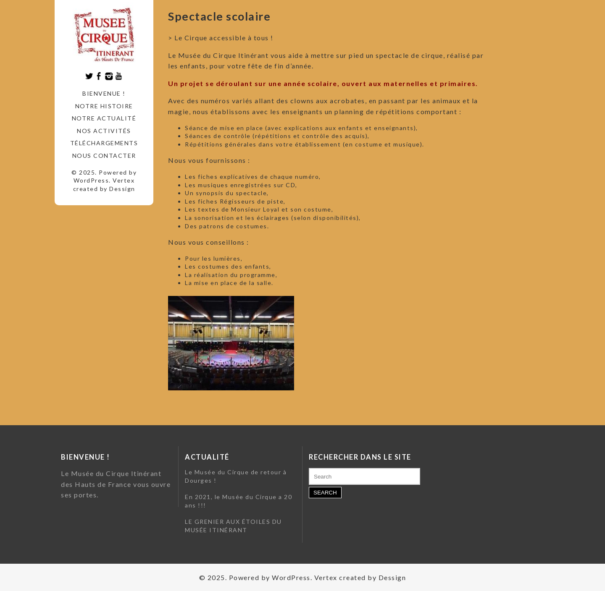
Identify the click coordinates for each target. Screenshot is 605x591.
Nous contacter (104, 155)
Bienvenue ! (104, 93)
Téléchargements (104, 142)
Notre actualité (104, 118)
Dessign (122, 188)
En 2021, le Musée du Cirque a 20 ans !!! (238, 501)
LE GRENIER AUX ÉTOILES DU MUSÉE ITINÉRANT (233, 525)
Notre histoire (104, 106)
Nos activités (104, 130)
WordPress (91, 180)
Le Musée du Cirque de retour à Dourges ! (236, 476)
